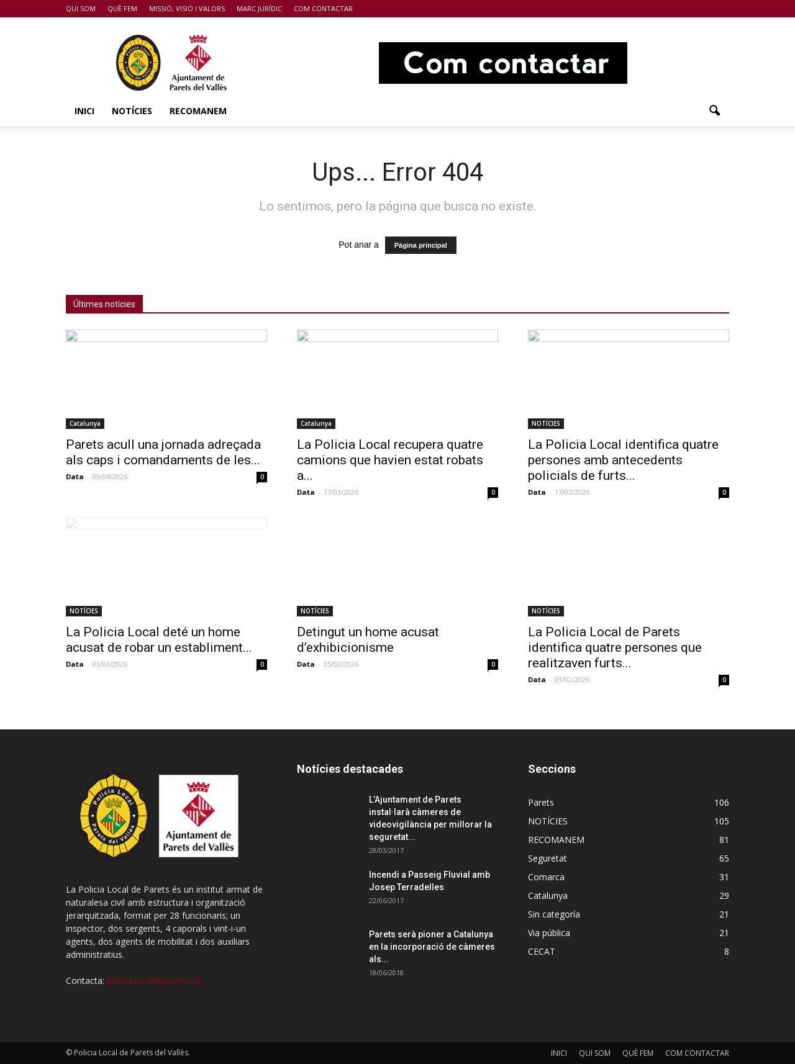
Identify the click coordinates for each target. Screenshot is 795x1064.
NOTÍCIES (132, 111)
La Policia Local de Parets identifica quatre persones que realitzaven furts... (615, 647)
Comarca (546, 877)
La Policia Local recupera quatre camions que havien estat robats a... (390, 460)
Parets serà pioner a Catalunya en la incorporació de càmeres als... (432, 946)
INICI (84, 111)
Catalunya (85, 423)
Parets (541, 802)
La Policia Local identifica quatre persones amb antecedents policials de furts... (623, 460)
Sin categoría (554, 914)
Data (75, 476)
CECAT (541, 951)
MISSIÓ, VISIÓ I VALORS (187, 8)
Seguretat (547, 858)
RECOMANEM (198, 111)
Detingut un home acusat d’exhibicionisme (368, 639)
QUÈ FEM (122, 8)
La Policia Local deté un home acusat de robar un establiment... (159, 639)
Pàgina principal (420, 245)
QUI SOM (81, 8)
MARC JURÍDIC (259, 8)
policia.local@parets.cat (154, 980)
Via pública (549, 933)
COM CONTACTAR (323, 8)
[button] (714, 111)
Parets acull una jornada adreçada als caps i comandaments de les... (163, 452)
